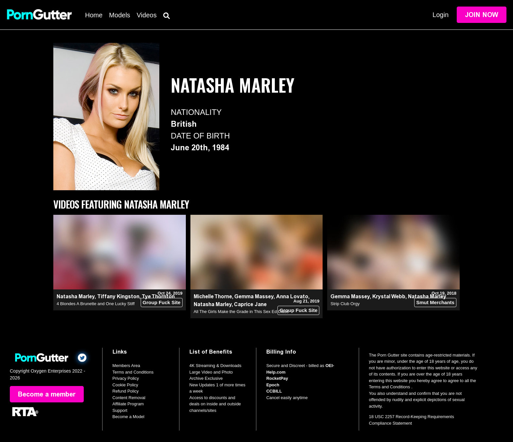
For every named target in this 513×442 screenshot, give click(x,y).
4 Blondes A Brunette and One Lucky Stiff (95, 303)
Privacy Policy (126, 378)
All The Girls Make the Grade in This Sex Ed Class (241, 311)
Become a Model (129, 416)
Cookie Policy (125, 384)
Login (441, 14)
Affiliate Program (128, 403)
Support (120, 410)
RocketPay (277, 378)
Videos (147, 15)
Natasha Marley (76, 296)
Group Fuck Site (162, 302)
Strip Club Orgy (345, 303)
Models (119, 15)
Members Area (126, 365)
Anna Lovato (292, 296)
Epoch (272, 384)
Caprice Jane (250, 304)
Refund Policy (126, 391)
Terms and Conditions (133, 372)
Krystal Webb (388, 296)
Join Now (481, 15)
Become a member (47, 394)
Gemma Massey (254, 296)
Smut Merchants (435, 302)
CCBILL (274, 391)
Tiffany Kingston (118, 296)
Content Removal (129, 397)
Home (93, 15)
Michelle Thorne (213, 296)
